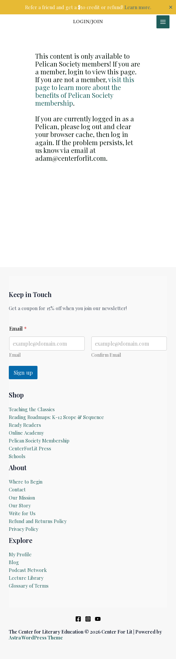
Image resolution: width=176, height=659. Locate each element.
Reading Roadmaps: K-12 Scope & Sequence (56, 417)
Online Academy (26, 432)
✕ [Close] (171, 7)
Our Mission (22, 497)
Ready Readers (25, 425)
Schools (17, 456)
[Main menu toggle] (162, 21)
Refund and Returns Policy (37, 521)
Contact (17, 489)
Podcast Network (28, 570)
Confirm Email (106, 355)
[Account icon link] (88, 21)
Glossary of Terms (29, 585)
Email (15, 355)
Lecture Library (26, 578)
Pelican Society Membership (39, 440)
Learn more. (138, 7)
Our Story (20, 505)
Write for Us (22, 513)
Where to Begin (25, 481)
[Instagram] (88, 619)
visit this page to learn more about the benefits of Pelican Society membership (84, 91)
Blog (14, 562)
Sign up (23, 372)
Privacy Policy (23, 529)
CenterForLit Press (30, 448)
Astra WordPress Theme (36, 637)
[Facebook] (78, 619)
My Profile (20, 554)
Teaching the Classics (32, 409)
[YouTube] (98, 619)
